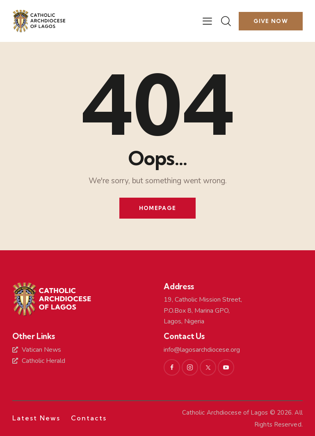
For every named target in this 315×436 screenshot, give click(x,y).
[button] (207, 21)
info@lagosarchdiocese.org (202, 349)
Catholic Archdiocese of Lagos (225, 412)
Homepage (157, 208)
